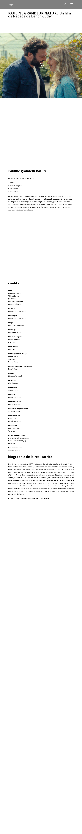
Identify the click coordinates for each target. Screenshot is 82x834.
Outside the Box (14, 450)
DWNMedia (49, 828)
